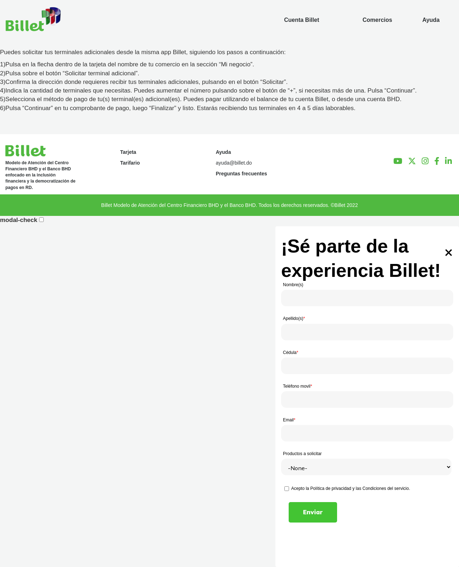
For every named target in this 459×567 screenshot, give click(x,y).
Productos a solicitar (302, 453)
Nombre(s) (293, 284)
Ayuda (223, 152)
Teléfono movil (297, 386)
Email (289, 419)
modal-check (18, 220)
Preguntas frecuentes (241, 173)
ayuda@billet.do (234, 163)
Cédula (290, 352)
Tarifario (130, 163)
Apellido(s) (294, 318)
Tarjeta (128, 152)
